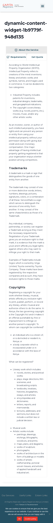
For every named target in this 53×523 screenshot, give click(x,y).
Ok (19, 519)
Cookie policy (30, 519)
